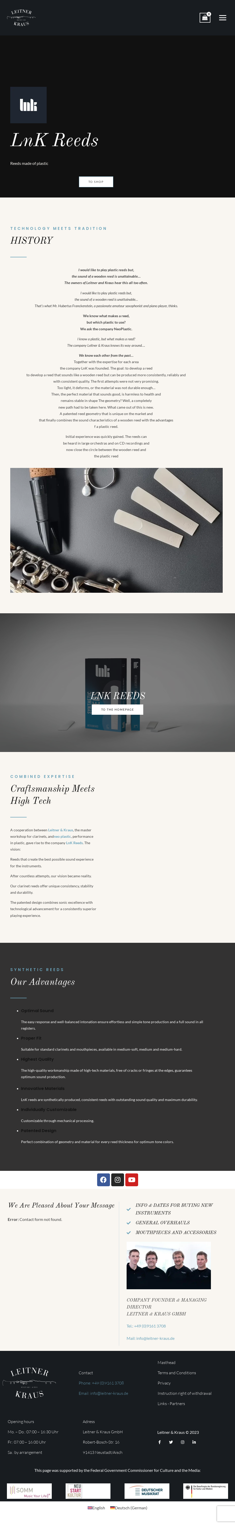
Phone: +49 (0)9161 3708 (101, 1386)
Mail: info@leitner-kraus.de (151, 1342)
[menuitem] (96, 1511)
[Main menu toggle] (223, 19)
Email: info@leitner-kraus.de (103, 1397)
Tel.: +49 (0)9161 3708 (146, 1329)
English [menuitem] (98, 1511)
